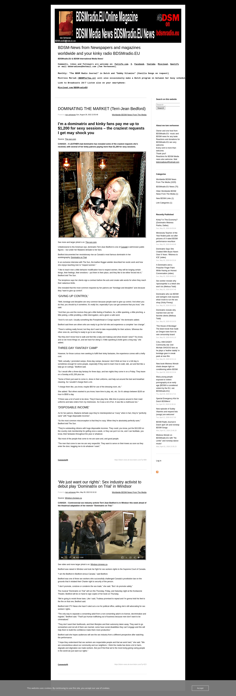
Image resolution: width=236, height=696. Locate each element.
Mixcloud (163, 64)
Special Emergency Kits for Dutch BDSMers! (167, 406)
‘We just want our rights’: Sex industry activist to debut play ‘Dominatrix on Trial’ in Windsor (99, 489)
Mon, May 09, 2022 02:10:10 (86, 497)
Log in (158, 466)
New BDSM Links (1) (165, 203)
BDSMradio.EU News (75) (167, 192)
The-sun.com (70, 144)
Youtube (151, 64)
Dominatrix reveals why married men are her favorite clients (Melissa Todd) (166, 321)
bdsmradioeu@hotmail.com (167, 167)
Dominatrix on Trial (79, 263)
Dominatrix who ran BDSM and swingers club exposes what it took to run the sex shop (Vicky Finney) (167, 305)
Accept (200, 688)
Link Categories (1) (164, 208)
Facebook (139, 64)
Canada (124, 252)
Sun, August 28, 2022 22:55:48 (87, 120)
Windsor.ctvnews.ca (73, 503)
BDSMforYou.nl (87, 80)
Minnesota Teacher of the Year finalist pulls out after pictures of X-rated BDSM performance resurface (167, 243)
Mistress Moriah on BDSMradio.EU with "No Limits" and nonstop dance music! (167, 446)
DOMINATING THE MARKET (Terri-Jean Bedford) (102, 114)
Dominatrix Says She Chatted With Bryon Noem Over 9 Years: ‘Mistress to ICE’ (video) (167, 259)
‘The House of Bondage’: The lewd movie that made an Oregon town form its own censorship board (167, 337)
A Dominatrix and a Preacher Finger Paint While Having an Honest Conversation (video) (166, 275)
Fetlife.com (121, 64)
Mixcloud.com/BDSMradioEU (72, 92)
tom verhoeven (70, 120)
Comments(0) (63, 465)
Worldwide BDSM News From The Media (129, 120)
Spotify (174, 64)
